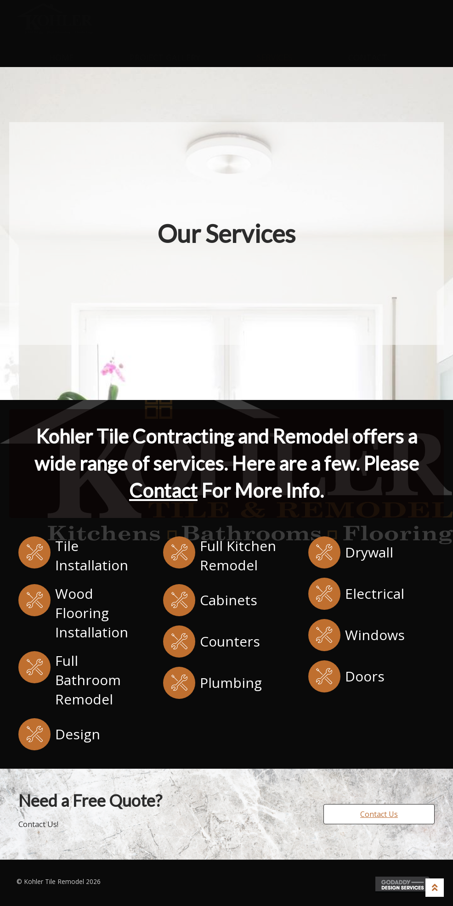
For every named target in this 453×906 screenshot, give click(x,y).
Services (274, 57)
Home (61, 57)
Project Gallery (165, 57)
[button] (379, 814)
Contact (367, 57)
